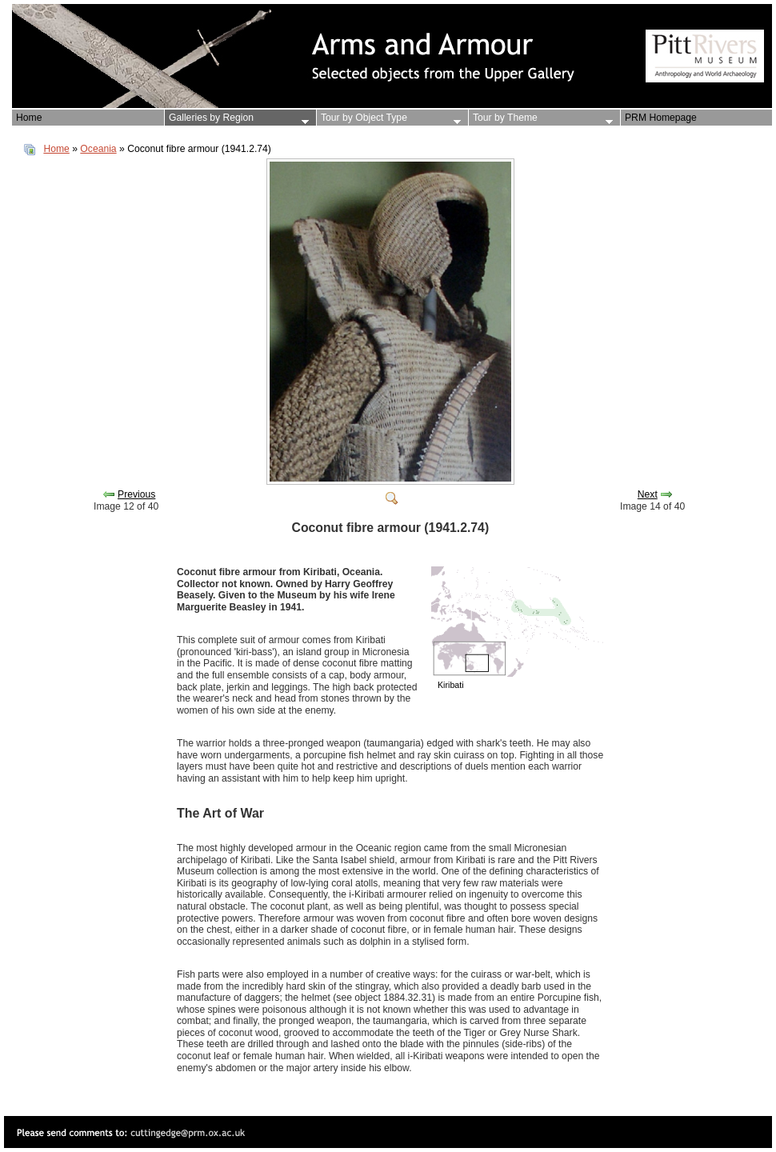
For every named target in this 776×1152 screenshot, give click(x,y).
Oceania (98, 148)
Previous (136, 494)
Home (56, 148)
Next (648, 494)
